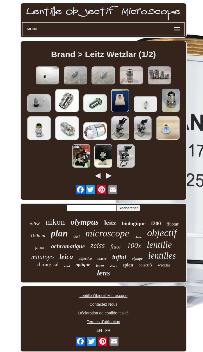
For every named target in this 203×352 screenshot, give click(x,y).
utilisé (34, 223)
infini (119, 257)
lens (103, 272)
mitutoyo (42, 257)
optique (83, 264)
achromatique (68, 246)
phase (138, 237)
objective (85, 258)
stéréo (113, 266)
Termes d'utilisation (103, 321)
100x (134, 245)
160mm (37, 235)
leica (66, 257)
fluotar (172, 224)
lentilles (162, 256)
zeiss (97, 245)
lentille (159, 245)
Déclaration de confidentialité (103, 313)
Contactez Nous (104, 304)
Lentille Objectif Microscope (103, 295)
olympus (84, 221)
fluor (115, 246)
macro (101, 259)
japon (40, 247)
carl (77, 236)
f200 (156, 223)
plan (59, 233)
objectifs (145, 265)
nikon (55, 221)
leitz (110, 222)
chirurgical (48, 264)
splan (128, 265)
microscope (107, 233)
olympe (137, 258)
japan (100, 265)
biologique (133, 223)
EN (99, 330)
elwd (67, 266)
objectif (162, 232)
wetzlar (164, 265)
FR (108, 330)
